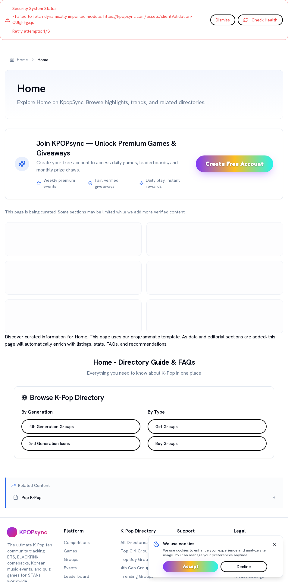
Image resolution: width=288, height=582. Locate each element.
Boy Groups (166, 443)
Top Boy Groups (136, 559)
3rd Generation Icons (49, 443)
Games (70, 551)
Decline (244, 566)
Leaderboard (76, 576)
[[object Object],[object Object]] (30, 532)
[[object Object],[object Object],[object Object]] (144, 497)
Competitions (77, 542)
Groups (71, 559)
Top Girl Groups (136, 551)
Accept (191, 566)
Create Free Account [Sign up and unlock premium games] (234, 164)
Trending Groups (137, 576)
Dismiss (223, 20)
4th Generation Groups (51, 426)
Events (70, 568)
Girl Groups (166, 426)
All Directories (135, 542)
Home (22, 59)
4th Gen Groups (136, 568)
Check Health (260, 20)
